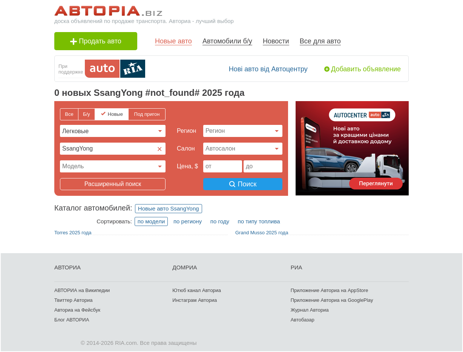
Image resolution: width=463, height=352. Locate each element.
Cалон (186, 148)
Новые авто (173, 41)
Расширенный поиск (112, 184)
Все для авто (320, 41)
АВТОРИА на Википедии (82, 290)
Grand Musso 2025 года (261, 232)
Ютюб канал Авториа (196, 290)
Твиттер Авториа (73, 300)
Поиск (243, 184)
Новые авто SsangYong (168, 208)
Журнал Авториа (310, 310)
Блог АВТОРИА (71, 320)
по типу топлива (259, 221)
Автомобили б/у (227, 41)
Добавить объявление (366, 69)
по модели (151, 221)
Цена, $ (187, 166)
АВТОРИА (67, 267)
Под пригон (147, 114)
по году (219, 221)
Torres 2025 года (72, 232)
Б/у (86, 114)
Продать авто (95, 41)
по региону (187, 221)
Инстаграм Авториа (194, 300)
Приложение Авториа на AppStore (329, 290)
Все (69, 114)
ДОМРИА (184, 267)
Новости (276, 41)
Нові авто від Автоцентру (268, 69)
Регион (186, 131)
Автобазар (302, 320)
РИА (296, 267)
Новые (115, 114)
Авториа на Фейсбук (77, 310)
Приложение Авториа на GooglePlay (332, 300)
